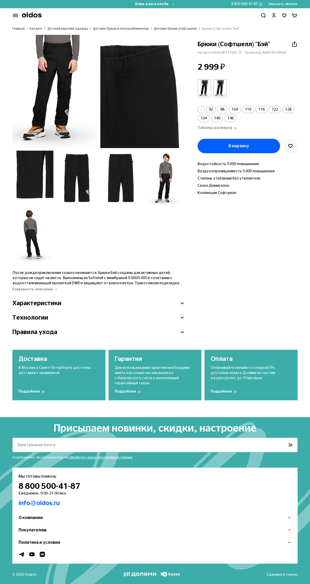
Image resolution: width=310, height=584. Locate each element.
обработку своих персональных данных (101, 457)
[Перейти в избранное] (284, 15)
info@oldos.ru (39, 503)
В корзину (239, 146)
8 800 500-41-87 (244, 4)
